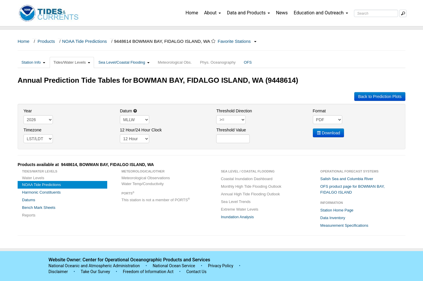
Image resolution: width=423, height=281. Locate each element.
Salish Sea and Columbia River (346, 179)
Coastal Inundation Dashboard (247, 179)
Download (328, 133)
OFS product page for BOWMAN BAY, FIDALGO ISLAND (352, 189)
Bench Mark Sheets (38, 207)
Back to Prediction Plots (380, 96)
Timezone (32, 130)
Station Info (33, 62)
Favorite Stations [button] (237, 41)
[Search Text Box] (376, 13)
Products (46, 41)
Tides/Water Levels (71, 62)
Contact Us (196, 271)
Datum (128, 111)
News (282, 13)
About (212, 13)
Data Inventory (332, 218)
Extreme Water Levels (239, 209)
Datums (28, 200)
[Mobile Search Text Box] (403, 13)
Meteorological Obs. (175, 62)
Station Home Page (336, 210)
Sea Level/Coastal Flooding (124, 62)
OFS (248, 62)
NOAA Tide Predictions (84, 41)
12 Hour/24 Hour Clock (141, 130)
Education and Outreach (321, 13)
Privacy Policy (220, 265)
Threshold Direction (234, 111)
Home (191, 13)
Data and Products (248, 13)
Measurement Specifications (344, 225)
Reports (29, 215)
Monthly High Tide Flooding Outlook (251, 186)
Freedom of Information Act (148, 271)
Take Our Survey (95, 271)
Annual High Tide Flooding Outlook (250, 194)
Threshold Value (231, 130)
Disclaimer (58, 271)
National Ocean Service (174, 265)
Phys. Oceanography (218, 62)
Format (319, 111)
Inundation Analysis (237, 217)
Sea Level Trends (236, 201)
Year (28, 111)
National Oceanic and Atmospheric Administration (94, 265)
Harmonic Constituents (41, 192)
